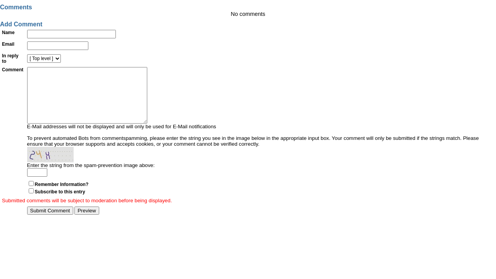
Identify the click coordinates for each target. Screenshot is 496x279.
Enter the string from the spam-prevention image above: (91, 177)
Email (8, 44)
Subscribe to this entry (60, 203)
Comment (12, 69)
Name (8, 32)
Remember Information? (62, 196)
